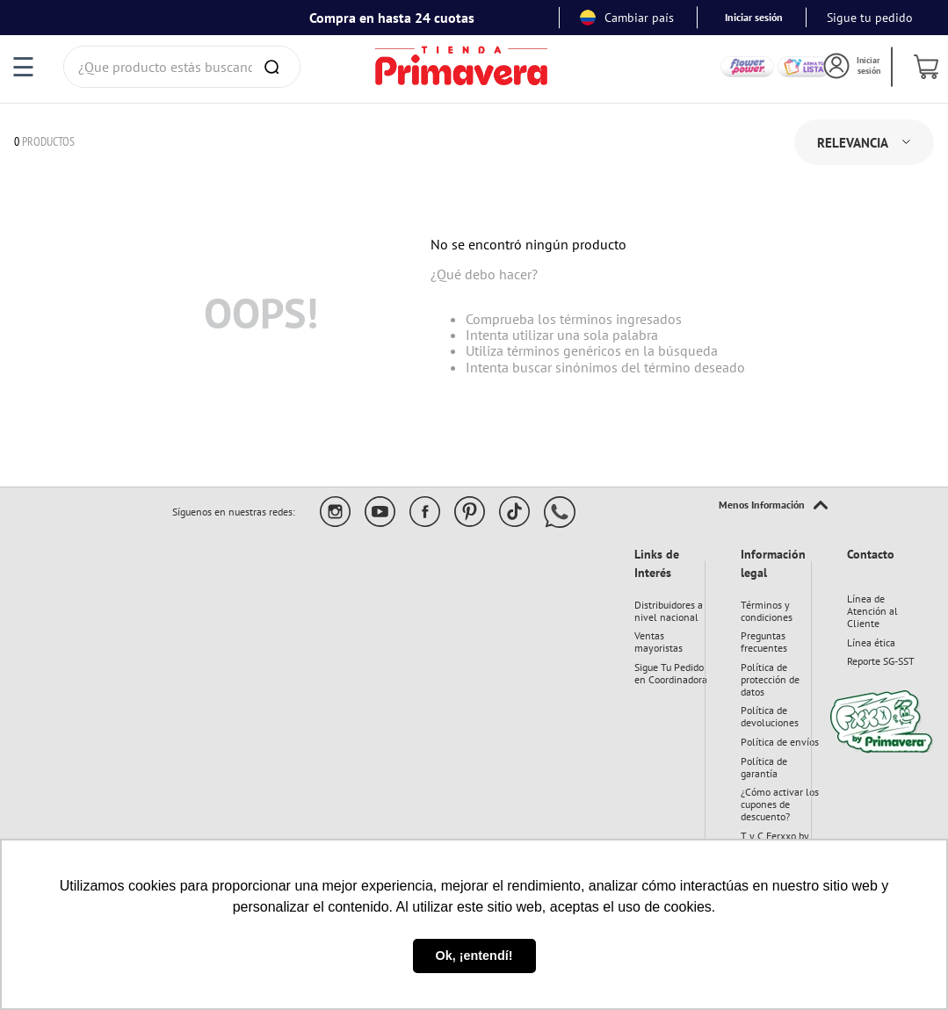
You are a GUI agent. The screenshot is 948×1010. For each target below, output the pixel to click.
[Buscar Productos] (275, 67)
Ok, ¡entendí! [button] (474, 956)
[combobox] (181, 67)
